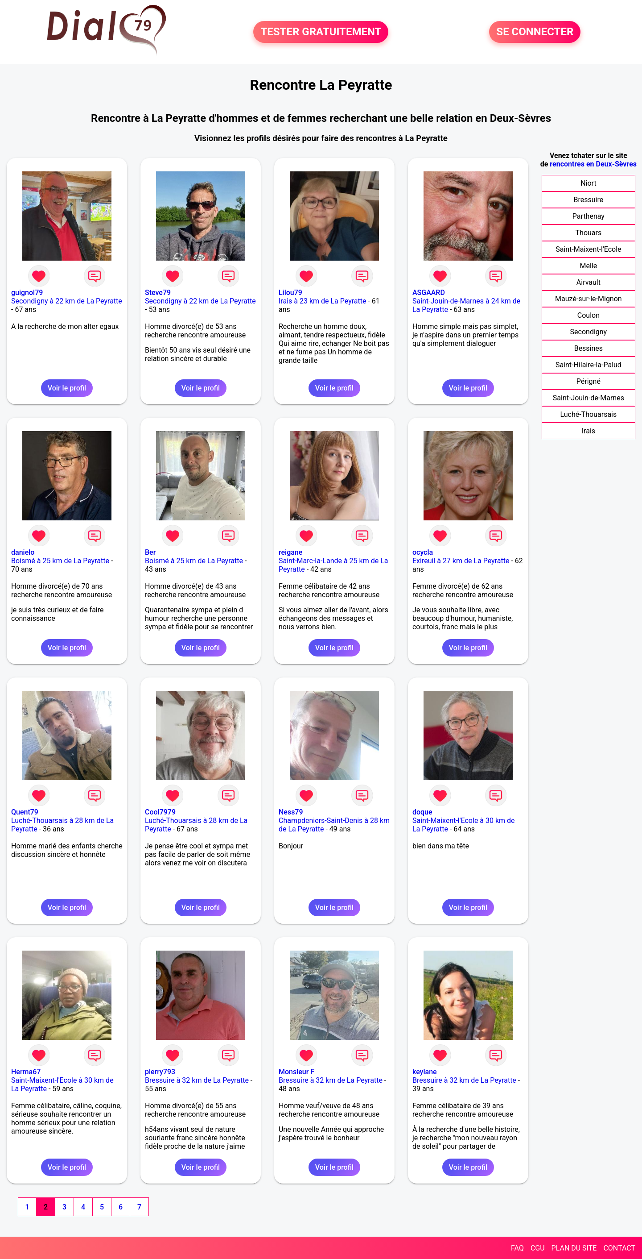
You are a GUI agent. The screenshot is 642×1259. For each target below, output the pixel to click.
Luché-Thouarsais (588, 414)
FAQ (517, 1248)
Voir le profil (67, 388)
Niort (588, 183)
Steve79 (158, 292)
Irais (588, 431)
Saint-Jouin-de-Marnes (588, 398)
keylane (424, 1072)
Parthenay (588, 216)
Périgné (588, 381)
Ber (150, 552)
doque (422, 812)
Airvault (588, 282)
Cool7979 (160, 812)
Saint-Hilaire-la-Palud (588, 365)
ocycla (422, 552)
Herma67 (26, 1072)
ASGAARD (428, 292)
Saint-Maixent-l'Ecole (588, 249)
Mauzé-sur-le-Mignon (588, 299)
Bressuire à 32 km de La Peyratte (197, 1080)
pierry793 (160, 1072)
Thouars (589, 233)
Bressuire (589, 199)
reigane (290, 552)
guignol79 (27, 292)
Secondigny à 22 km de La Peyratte (66, 301)
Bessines (588, 348)
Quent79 (24, 812)
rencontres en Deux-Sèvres (593, 164)
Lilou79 (290, 292)
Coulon (588, 315)
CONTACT (619, 1248)
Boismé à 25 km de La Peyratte (60, 561)
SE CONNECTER (534, 32)
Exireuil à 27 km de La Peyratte (460, 561)
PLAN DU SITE (574, 1248)
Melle (588, 266)
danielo (22, 552)
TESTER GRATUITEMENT (320, 32)
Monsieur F (296, 1072)
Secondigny (588, 332)
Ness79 (291, 812)
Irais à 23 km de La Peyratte (322, 301)
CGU (538, 1248)
